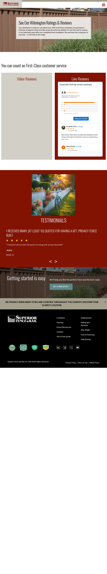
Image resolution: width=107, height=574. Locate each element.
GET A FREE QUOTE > (61, 287)
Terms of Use (83, 363)
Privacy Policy (70, 363)
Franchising (85, 339)
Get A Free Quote (64, 336)
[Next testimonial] (56, 261)
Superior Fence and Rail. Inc (18, 362)
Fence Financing (87, 335)
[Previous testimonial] (50, 261)
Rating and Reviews (85, 323)
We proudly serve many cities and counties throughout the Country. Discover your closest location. (55, 304)
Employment (86, 318)
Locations (61, 318)
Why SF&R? (85, 330)
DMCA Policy (94, 363)
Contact (60, 332)
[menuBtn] (103, 4)
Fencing (60, 322)
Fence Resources (64, 327)
